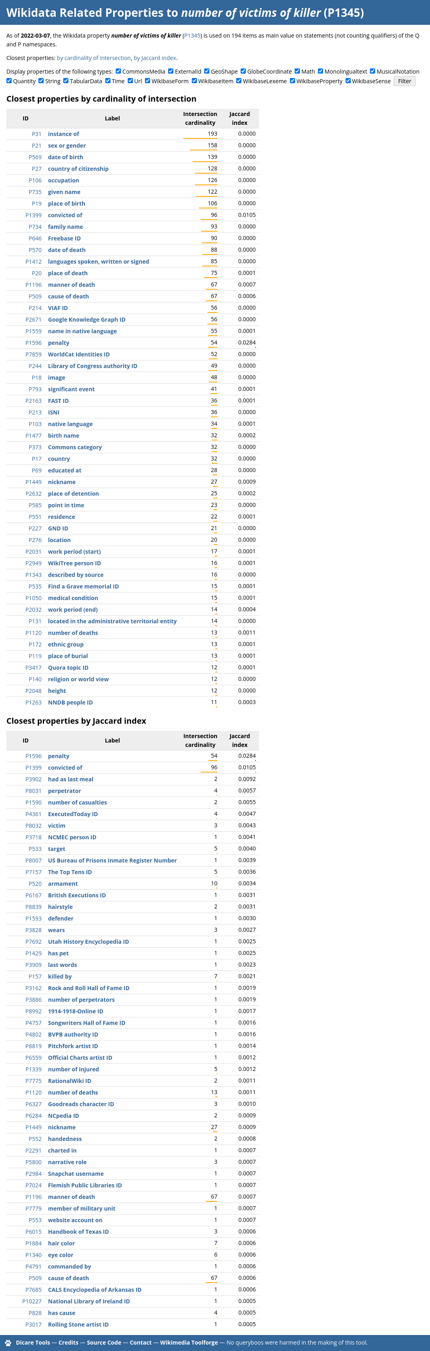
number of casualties (77, 802)
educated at (64, 470)
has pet (58, 953)
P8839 (34, 907)
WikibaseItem (215, 81)
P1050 (34, 598)
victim (57, 825)
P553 (35, 1220)
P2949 (34, 563)
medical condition (73, 598)
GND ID (58, 528)
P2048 (34, 691)
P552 (35, 1139)
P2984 (34, 1173)
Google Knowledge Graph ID (87, 319)
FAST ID (58, 400)
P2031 (34, 551)
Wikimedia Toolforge (189, 1342)
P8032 (34, 825)
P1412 (34, 261)
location (59, 540)
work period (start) (74, 551)
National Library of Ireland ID (89, 1301)
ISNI (53, 412)
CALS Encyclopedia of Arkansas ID (95, 1289)
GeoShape (224, 71)
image (56, 377)
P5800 (34, 1162)
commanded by (69, 1266)
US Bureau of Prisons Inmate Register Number (112, 860)
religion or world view (78, 679)
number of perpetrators (81, 999)
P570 (35, 250)
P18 (37, 377)
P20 (37, 273)
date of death (67, 250)
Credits (68, 1342)
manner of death (71, 284)
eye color (60, 1255)
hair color (61, 1243)
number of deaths (73, 632)
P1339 (34, 1069)
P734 (35, 226)
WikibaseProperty (319, 81)
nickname (62, 482)
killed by (60, 976)
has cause (61, 1313)
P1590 (34, 802)
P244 (35, 366)
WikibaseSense (371, 81)
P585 (35, 505)
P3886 (34, 999)
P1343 (34, 574)
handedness (65, 1139)
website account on (75, 1220)
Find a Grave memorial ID (83, 586)
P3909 (34, 965)
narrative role (67, 1162)
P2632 (34, 493)
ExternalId (188, 71)
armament (63, 883)
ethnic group (66, 644)
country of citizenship (78, 168)
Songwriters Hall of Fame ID (86, 1023)
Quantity (24, 81)
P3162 (34, 988)
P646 (35, 238)
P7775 (34, 1081)
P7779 (34, 1208)
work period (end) (73, 609)
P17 (37, 458)
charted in (62, 1150)
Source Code (104, 1342)
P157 (35, 976)
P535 (35, 586)
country (59, 458)
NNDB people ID (70, 702)
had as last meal (70, 779)
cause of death (68, 296)
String (52, 81)
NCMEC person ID (72, 837)
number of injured (73, 1069)
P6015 (34, 1231)
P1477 (34, 435)
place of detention (73, 493)
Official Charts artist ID (80, 1057)
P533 (35, 849)
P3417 (34, 667)
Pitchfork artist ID (73, 1046)
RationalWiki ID (69, 1081)
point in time (66, 505)
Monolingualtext (346, 71)
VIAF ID (58, 308)
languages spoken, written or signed (98, 261)
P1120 (34, 632)
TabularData (86, 81)
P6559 (34, 1057)
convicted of (65, 215)
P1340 (34, 1255)
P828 (35, 1313)
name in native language (82, 331)
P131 (35, 621)
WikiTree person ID (74, 563)
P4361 (34, 814)
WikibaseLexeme (265, 81)
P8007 (34, 860)
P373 (35, 447)
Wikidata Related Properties (84, 12)
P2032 (34, 609)
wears (56, 930)
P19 (37, 203)
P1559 (34, 331)
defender (61, 918)
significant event (71, 389)
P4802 (34, 1034)
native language (70, 424)
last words (62, 965)
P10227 (32, 1301)
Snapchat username (76, 1173)
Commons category (75, 447)
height (57, 691)
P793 (35, 389)
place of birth (66, 203)
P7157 (34, 872)
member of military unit (81, 1208)
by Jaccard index (155, 58)
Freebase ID (64, 238)
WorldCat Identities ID (79, 354)
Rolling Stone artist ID (78, 1324)
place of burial (68, 656)
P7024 (34, 1185)
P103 (35, 424)
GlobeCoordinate (269, 71)
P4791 (34, 1266)
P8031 (34, 791)
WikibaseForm (170, 81)
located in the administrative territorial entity (112, 621)
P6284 (34, 1115)
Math (308, 71)
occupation (63, 180)
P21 (37, 145)
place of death (68, 273)
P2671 (34, 319)
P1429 (34, 953)
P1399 (34, 215)
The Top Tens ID (70, 872)
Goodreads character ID (81, 1104)
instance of (63, 134)
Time (118, 81)
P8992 (34, 1011)
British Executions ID (77, 895)
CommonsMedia (144, 71)
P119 (35, 656)
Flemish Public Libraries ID (85, 1185)
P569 (35, 157)
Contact (141, 1342)
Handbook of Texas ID (78, 1231)
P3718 (34, 837)
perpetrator (64, 791)
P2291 (34, 1150)
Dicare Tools (33, 1342)
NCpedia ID (63, 1115)
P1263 (34, 702)
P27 (37, 168)
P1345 (192, 35)
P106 (35, 180)
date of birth (65, 157)
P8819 (34, 1046)
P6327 (34, 1104)
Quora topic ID (68, 667)
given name (64, 192)
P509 (35, 296)
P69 (37, 470)
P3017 (34, 1324)
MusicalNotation (398, 71)
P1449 (34, 482)
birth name (63, 435)
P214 (35, 308)
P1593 (34, 918)
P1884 (34, 1243)
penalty (58, 342)
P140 (35, 679)
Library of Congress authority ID (92, 366)
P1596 (34, 342)
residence (61, 516)
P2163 (34, 400)
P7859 (34, 354)
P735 (35, 192)
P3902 (34, 779)
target (56, 849)
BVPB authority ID (73, 1034)
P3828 (34, 930)
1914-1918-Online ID (75, 1011)
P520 (35, 883)
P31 (37, 134)
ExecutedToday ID (73, 814)
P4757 (34, 1023)
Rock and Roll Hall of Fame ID (89, 988)
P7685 (34, 1289)
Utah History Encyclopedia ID (88, 941)
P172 (35, 644)
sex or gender (67, 145)
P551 (35, 516)
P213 (35, 412)
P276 (35, 540)
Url (138, 81)
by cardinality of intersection (94, 58)
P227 (35, 528)
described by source (76, 574)
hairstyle (60, 907)
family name (65, 226)
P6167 (34, 895)
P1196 (34, 284)
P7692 (34, 941)
